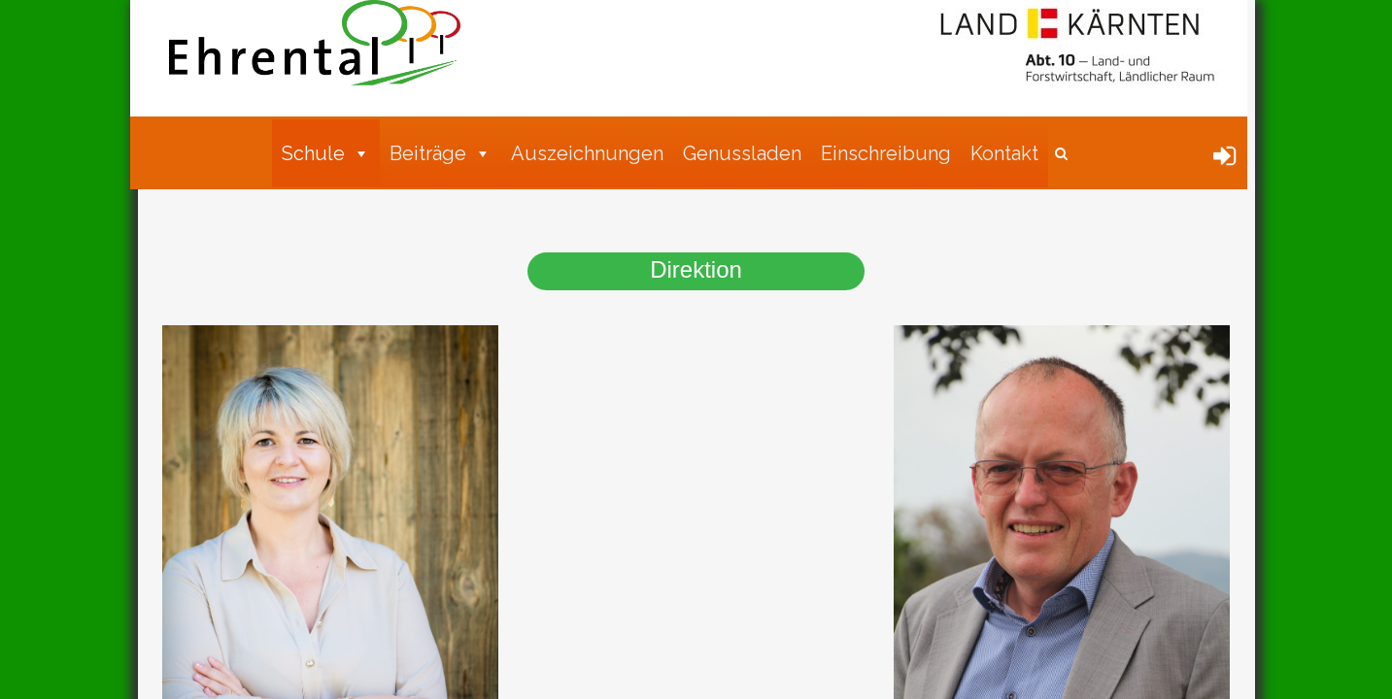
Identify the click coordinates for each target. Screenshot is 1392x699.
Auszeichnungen (587, 153)
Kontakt (1004, 153)
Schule (326, 153)
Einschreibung (886, 153)
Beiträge (441, 153)
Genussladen (742, 153)
